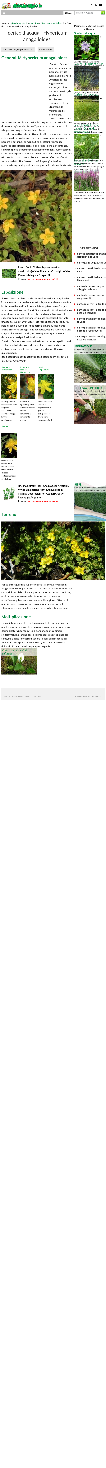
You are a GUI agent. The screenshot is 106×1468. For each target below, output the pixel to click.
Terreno (8, 514)
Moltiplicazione (16, 616)
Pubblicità (96, 696)
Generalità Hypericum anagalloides (34, 57)
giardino (34, 23)
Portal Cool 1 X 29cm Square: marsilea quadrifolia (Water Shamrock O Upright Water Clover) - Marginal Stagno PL (44, 271)
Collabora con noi (82, 696)
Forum (68, 13)
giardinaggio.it (19, 23)
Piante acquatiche (51, 23)
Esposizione (12, 291)
